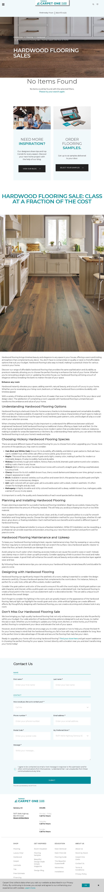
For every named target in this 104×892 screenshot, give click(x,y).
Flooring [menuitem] (16, 849)
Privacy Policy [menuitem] (81, 874)
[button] (93, 4)
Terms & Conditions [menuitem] (79, 869)
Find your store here (69, 639)
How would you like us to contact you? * (28, 702)
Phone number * (19, 715)
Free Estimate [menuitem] (19, 873)
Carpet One (18, 37)
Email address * (59, 715)
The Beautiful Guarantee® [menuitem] (60, 862)
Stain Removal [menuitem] (60, 849)
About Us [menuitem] (79, 849)
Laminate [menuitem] (17, 865)
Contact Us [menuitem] (79, 863)
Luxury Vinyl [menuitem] (18, 853)
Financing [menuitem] (17, 878)
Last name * (58, 679)
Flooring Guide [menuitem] (61, 857)
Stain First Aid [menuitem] (60, 853)
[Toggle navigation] (3, 4)
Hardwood (40, 37)
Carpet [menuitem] (16, 861)
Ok (86, 885)
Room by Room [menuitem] (81, 853)
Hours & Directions (21, 818)
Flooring (29, 37)
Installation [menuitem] (59, 872)
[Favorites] (97, 4)
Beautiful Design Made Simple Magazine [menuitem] (39, 862)
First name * (18, 679)
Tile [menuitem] (14, 869)
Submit (52, 780)
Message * (17, 745)
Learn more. (30, 888)
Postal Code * (18, 730)
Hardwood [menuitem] (17, 857)
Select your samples (72, 168)
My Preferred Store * (61, 730)
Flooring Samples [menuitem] (37, 854)
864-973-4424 (61, 13)
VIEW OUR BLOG (32, 169)
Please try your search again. (52, 92)
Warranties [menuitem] (59, 868)
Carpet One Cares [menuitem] (80, 858)
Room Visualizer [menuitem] (40, 849)
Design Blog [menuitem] (39, 870)
